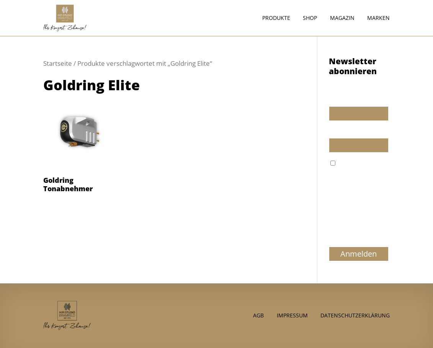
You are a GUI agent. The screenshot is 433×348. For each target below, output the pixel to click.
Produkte (276, 18)
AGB (258, 315)
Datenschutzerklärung (355, 315)
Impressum (292, 315)
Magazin (342, 18)
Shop (310, 18)
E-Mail (337, 131)
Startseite (57, 63)
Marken (378, 18)
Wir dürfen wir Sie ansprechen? (352, 96)
